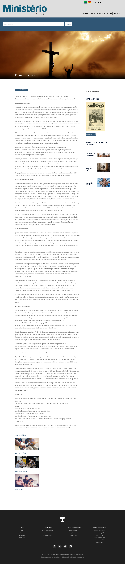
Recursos (117, 13)
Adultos (22, 530)
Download (91, 134)
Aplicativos (74, 533)
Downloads (74, 535)
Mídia (109, 13)
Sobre (92, 13)
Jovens (22, 533)
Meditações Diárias (47, 530)
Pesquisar (68, 24)
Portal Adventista (99, 540)
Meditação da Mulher (48, 533)
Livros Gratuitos (73, 530)
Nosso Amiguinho (100, 533)
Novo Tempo (99, 542)
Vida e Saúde (99, 535)
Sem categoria (21, 90)
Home (85, 13)
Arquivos (101, 13)
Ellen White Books (100, 537)
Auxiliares (22, 535)
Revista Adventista (99, 530)
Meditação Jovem (48, 535)
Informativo (22, 537)
